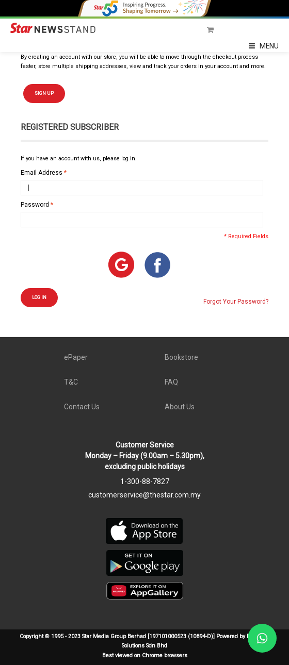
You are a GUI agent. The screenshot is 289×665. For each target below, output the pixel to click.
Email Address (41, 172)
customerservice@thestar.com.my (144, 495)
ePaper (76, 357)
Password (35, 204)
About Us (180, 407)
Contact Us (82, 407)
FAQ (171, 382)
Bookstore (181, 357)
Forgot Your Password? (235, 301)
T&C (71, 382)
